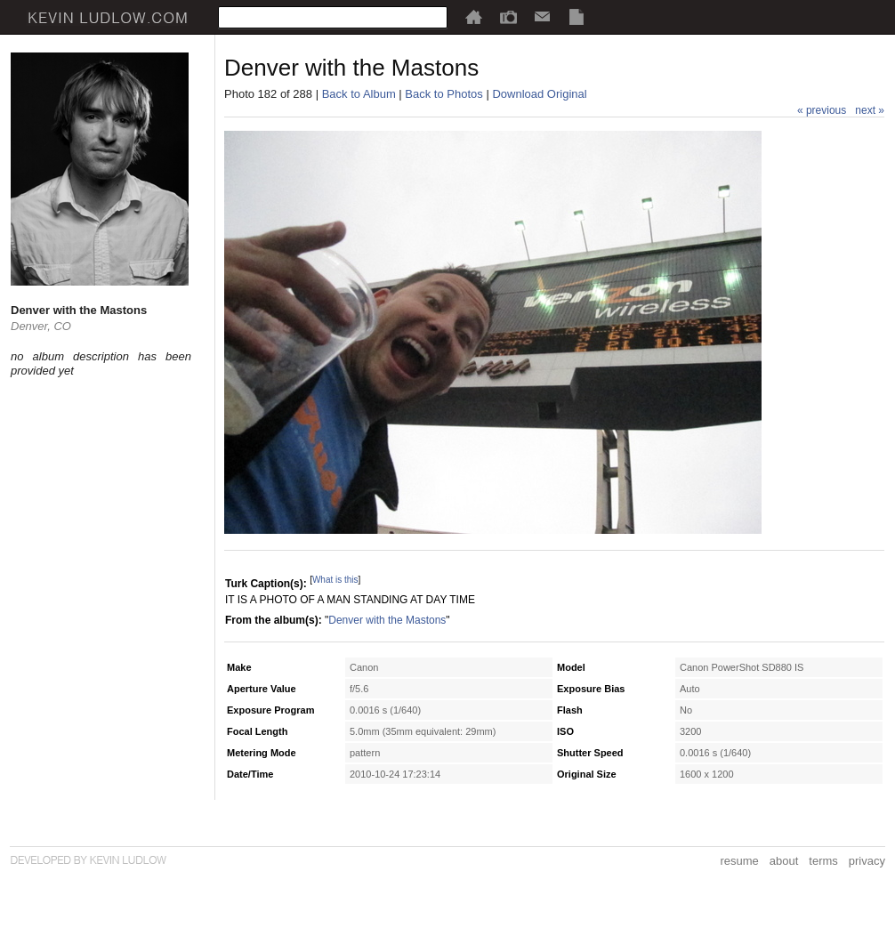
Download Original (539, 94)
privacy (867, 860)
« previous (821, 110)
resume (739, 860)
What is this (335, 580)
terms (823, 860)
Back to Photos (443, 94)
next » (869, 110)
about (784, 860)
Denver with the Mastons (387, 620)
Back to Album (359, 94)
